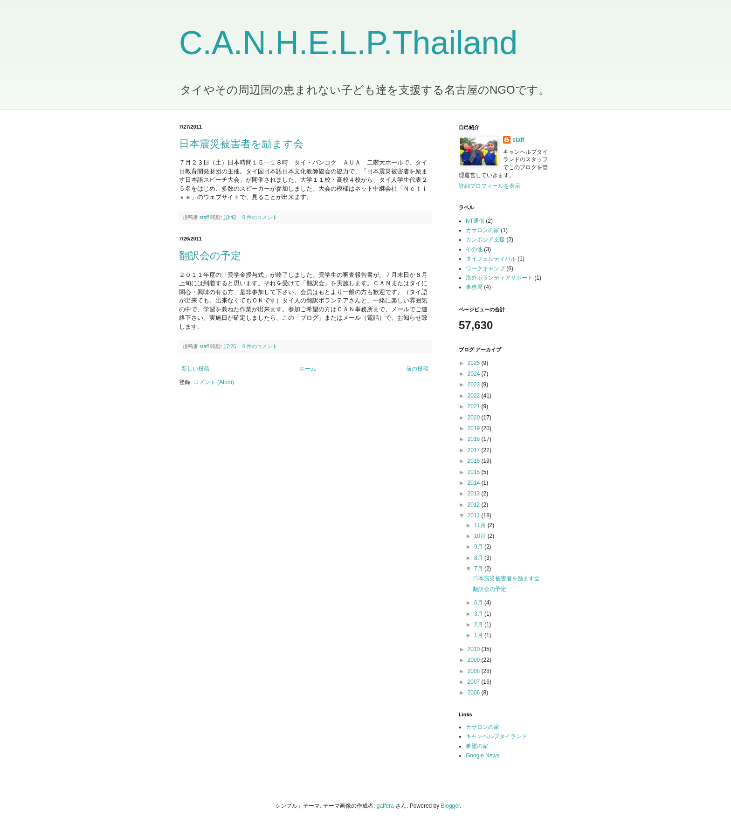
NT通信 (475, 221)
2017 (475, 450)
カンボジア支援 (485, 239)
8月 (479, 558)
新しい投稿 (195, 368)
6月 (479, 602)
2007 (475, 682)
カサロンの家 (482, 230)
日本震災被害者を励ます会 (241, 144)
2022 (475, 395)
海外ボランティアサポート (499, 278)
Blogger (450, 806)
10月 (481, 536)
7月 (479, 568)
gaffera (385, 806)
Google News (482, 755)
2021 (475, 406)
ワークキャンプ (485, 268)
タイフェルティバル (491, 258)
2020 (475, 417)
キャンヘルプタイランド (496, 736)
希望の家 (477, 746)
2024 (475, 374)
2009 (475, 660)
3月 (479, 614)
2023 (475, 384)
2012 (475, 504)
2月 (479, 624)
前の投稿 (417, 368)
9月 (479, 546)
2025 (475, 363)
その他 (474, 249)
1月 (479, 635)
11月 (481, 525)
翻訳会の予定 (210, 255)
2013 (475, 493)
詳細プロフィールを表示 (489, 186)
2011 (475, 515)
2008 (475, 671)
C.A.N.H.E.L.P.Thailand (348, 43)
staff (518, 140)
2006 (475, 692)
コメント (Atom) (213, 382)
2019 (475, 428)
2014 (475, 483)
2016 (475, 461)
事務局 (474, 287)
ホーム (307, 368)
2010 (475, 649)
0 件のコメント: (261, 217)
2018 (475, 439)
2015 (475, 472)
